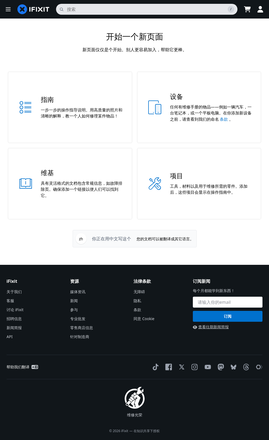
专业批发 (77, 318)
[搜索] (146, 9)
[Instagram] (193, 367)
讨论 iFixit (15, 309)
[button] (8, 9)
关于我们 (14, 291)
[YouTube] (206, 367)
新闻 (74, 300)
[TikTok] (154, 367)
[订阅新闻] (227, 302)
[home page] (33, 9)
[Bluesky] (232, 367)
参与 (74, 309)
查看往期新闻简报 (211, 326)
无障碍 (139, 291)
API (10, 336)
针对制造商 (79, 336)
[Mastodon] (219, 367)
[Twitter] (180, 367)
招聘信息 (14, 318)
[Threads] (245, 367)
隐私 (137, 300)
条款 (224, 119)
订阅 (227, 316)
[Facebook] (167, 367)
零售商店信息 (81, 327)
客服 (10, 300)
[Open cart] (247, 9)
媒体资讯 (77, 291)
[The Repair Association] (258, 367)
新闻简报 (14, 327)
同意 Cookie (144, 318)
